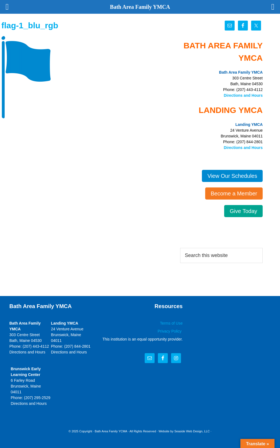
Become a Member (234, 193)
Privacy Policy (170, 331)
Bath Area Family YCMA (111, 431)
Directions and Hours (243, 95)
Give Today (243, 211)
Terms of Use (171, 323)
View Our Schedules (232, 176)
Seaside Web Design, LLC (192, 431)
